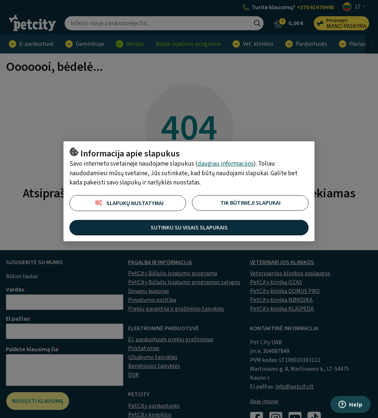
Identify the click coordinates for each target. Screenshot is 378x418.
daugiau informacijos (225, 163)
